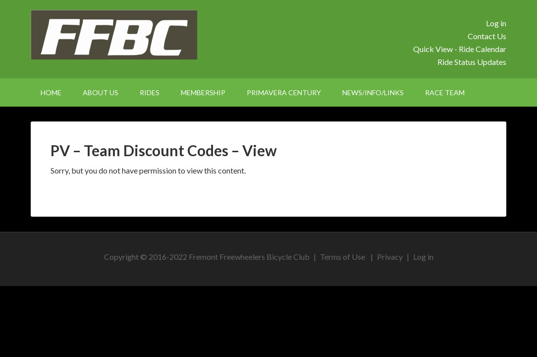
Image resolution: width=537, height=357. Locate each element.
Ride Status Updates (471, 61)
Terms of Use (342, 256)
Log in (496, 23)
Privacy (390, 256)
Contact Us (487, 36)
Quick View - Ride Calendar (459, 49)
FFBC (115, 35)
